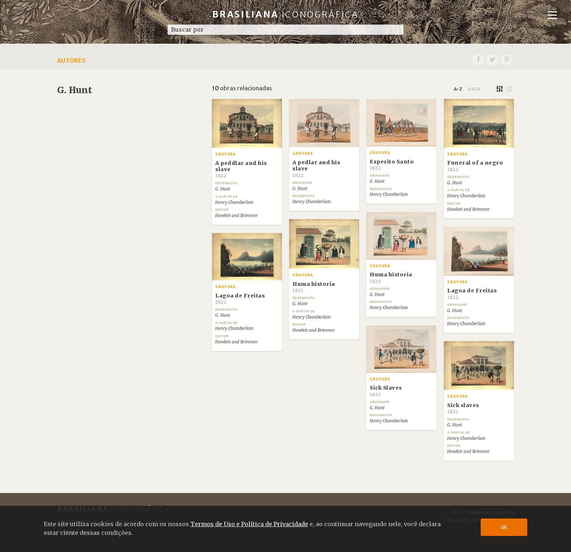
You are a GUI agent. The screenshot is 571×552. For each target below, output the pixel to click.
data (474, 89)
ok (504, 527)
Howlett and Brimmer (236, 215)
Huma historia (391, 277)
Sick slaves (463, 408)
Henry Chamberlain (234, 202)
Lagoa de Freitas (240, 298)
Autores (71, 60)
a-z (458, 89)
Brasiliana (285, 14)
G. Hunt (222, 189)
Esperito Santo (392, 164)
